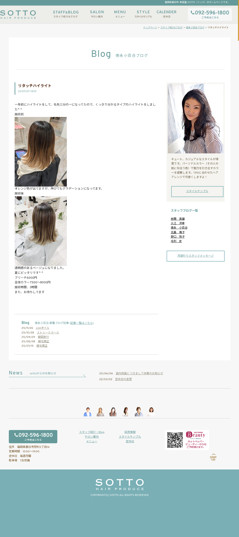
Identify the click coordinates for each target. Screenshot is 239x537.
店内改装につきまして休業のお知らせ (139, 373)
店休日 (166, 14)
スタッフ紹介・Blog (91, 432)
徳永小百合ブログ (195, 27)
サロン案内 (96, 14)
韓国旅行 (43, 337)
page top (213, 457)
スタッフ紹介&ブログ (65, 14)
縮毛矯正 (43, 341)
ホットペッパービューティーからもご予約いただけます (187, 440)
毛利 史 (176, 241)
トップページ (150, 27)
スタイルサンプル (143, 14)
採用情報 (130, 432)
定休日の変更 (123, 379)
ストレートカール (48, 333)
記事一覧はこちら (82, 323)
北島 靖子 (178, 232)
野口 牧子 (178, 237)
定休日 (130, 441)
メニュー (120, 14)
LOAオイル (42, 328)
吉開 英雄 (178, 219)
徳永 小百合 (179, 228)
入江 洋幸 (178, 223)
